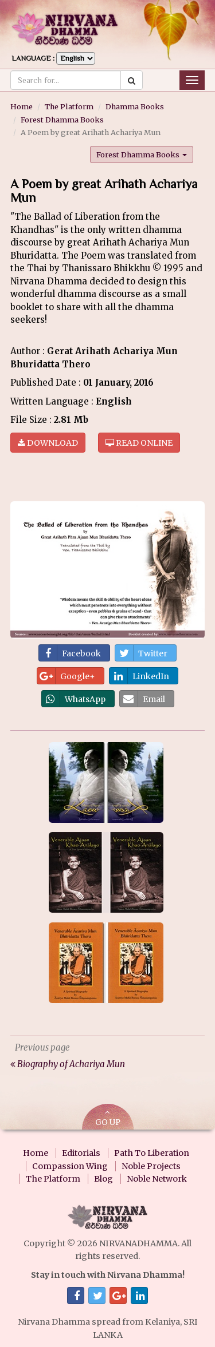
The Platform (69, 106)
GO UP (108, 1117)
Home (21, 106)
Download (48, 443)
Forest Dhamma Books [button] (141, 154)
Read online (139, 443)
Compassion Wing (70, 1166)
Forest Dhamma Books (62, 119)
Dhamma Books (134, 106)
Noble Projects (151, 1166)
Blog (103, 1179)
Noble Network (157, 1179)
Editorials (81, 1153)
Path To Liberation (151, 1153)
